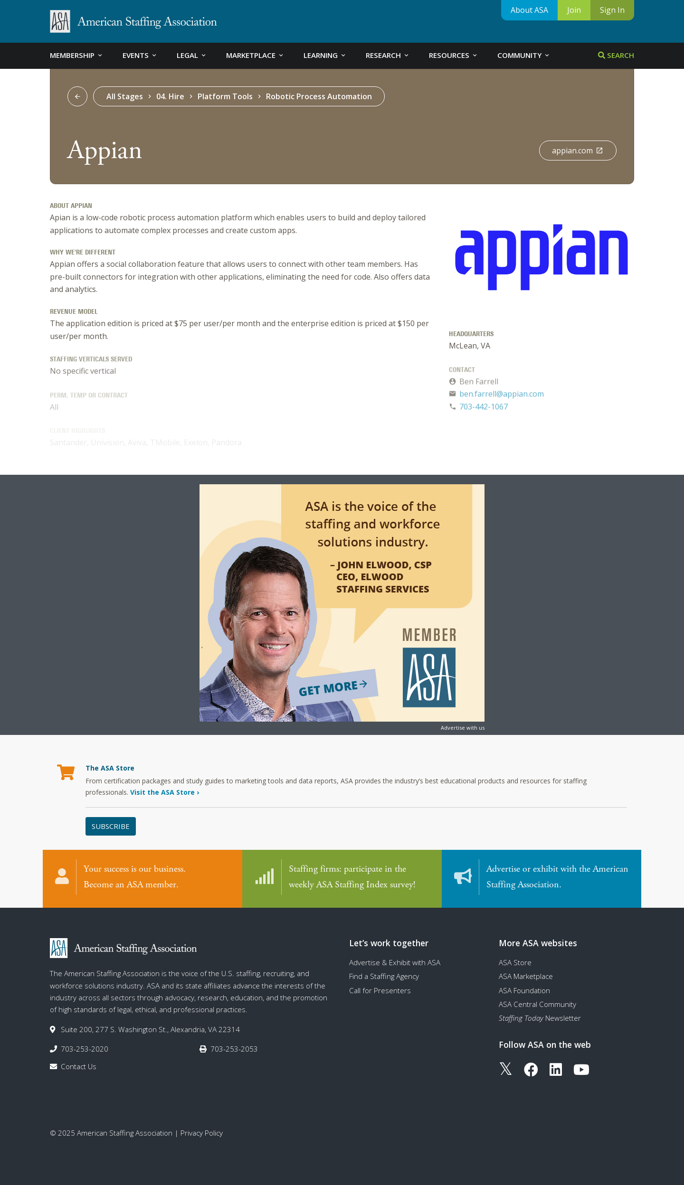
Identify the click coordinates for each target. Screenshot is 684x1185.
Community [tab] (524, 55)
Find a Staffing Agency (384, 976)
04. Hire (170, 96)
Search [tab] (616, 55)
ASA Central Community (537, 1004)
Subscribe (111, 826)
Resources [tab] (453, 55)
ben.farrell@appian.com (501, 396)
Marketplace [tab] (255, 55)
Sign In (612, 10)
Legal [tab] (192, 55)
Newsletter (540, 1018)
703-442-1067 (483, 409)
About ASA (529, 10)
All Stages (124, 96)
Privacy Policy (201, 1133)
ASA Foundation (524, 990)
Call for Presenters (380, 990)
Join (574, 10)
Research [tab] (388, 55)
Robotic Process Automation (319, 96)
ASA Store (515, 962)
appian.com (577, 150)
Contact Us (78, 1066)
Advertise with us (462, 727)
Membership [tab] (77, 55)
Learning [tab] (325, 55)
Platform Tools (225, 96)
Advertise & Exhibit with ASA (394, 962)
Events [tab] (140, 55)
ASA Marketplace (526, 976)
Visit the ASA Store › (164, 792)
